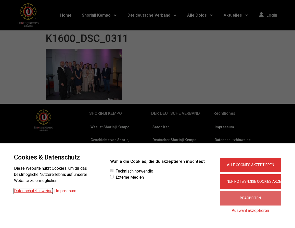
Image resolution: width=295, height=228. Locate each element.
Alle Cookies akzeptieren (250, 165)
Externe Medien (130, 177)
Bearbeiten (250, 198)
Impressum (66, 190)
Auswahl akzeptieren (250, 210)
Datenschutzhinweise (33, 190)
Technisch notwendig (134, 171)
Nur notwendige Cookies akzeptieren (254, 181)
